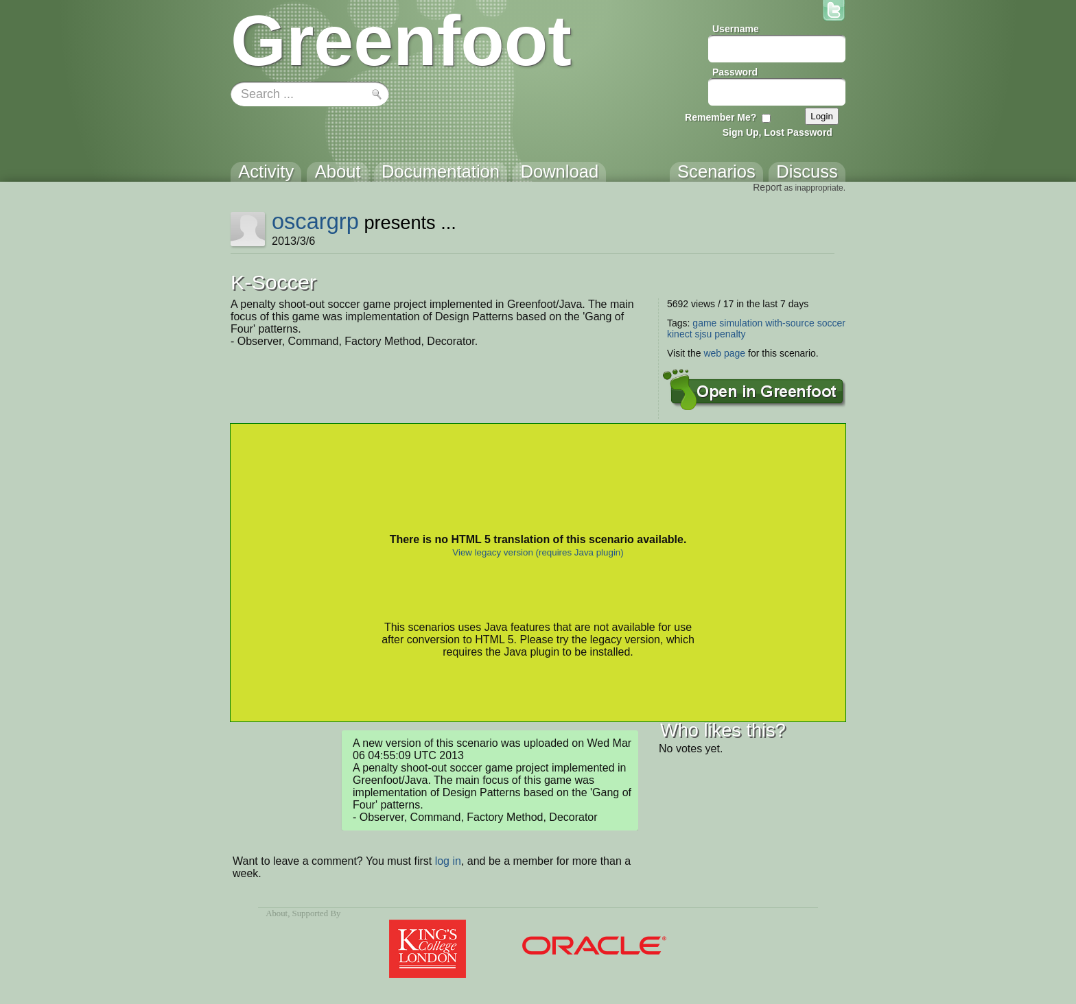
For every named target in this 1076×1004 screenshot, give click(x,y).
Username (735, 28)
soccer (831, 323)
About (277, 913)
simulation (740, 323)
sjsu (703, 333)
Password (735, 72)
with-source (790, 323)
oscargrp (315, 221)
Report (767, 187)
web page (724, 353)
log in (448, 861)
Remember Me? (720, 117)
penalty (729, 333)
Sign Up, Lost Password (777, 132)
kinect (679, 333)
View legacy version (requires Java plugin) (537, 552)
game (704, 323)
